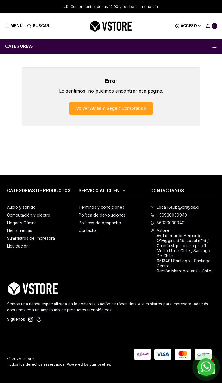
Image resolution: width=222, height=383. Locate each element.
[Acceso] (188, 26)
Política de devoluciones (102, 214)
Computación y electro (28, 214)
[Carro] (212, 26)
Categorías (111, 46)
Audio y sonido (21, 207)
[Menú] (13, 26)
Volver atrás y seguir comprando (111, 108)
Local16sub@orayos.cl (174, 207)
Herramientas (19, 230)
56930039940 (167, 222)
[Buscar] (37, 26)
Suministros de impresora (31, 238)
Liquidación (18, 245)
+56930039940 (168, 214)
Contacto (87, 230)
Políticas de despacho (100, 222)
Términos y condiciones (101, 207)
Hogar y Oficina (22, 222)
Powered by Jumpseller (88, 364)
